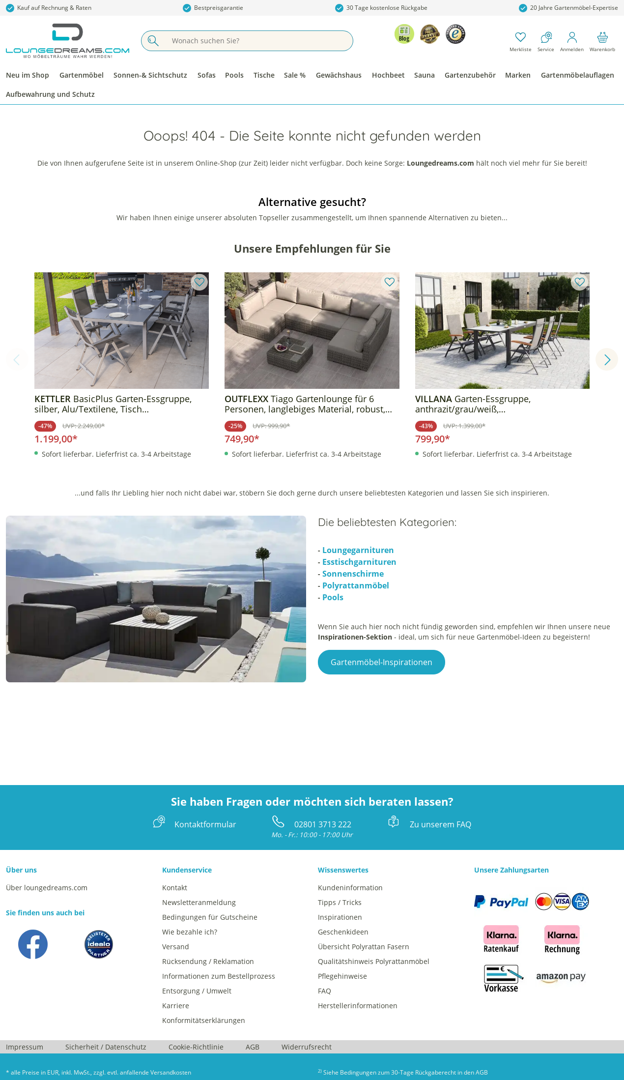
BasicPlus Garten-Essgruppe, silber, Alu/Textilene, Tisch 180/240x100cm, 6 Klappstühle (113, 404)
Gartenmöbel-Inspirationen (381, 662)
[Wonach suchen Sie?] (258, 40)
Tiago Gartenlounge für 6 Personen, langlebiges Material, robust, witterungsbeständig (305, 404)
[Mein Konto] (572, 41)
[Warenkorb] (602, 41)
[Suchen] (153, 40)
